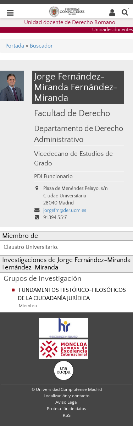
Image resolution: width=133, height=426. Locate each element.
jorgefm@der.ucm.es (64, 210)
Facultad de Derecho (72, 113)
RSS (67, 415)
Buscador (41, 46)
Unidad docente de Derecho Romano (69, 22)
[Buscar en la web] (125, 12)
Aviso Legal (66, 402)
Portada (14, 46)
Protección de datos (66, 408)
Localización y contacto (66, 395)
